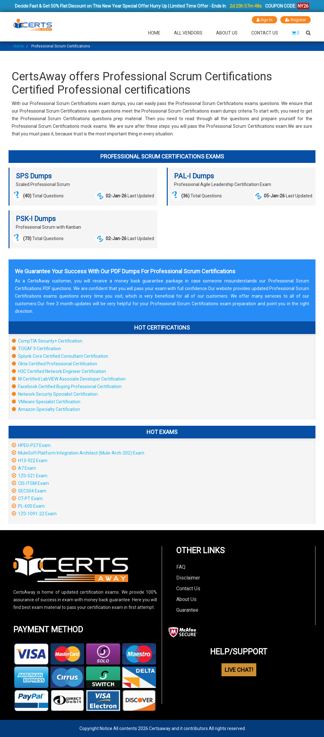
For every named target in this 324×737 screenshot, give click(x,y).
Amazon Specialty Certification (46, 409)
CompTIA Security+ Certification (47, 341)
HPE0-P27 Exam (31, 445)
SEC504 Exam (29, 490)
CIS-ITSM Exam (30, 483)
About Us (227, 32)
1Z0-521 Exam (29, 475)
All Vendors (188, 32)
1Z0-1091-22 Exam (34, 513)
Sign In (264, 19)
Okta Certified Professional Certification (54, 363)
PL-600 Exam (28, 506)
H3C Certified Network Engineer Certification (59, 371)
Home (154, 32)
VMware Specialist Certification (46, 401)
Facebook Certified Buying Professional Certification (67, 386)
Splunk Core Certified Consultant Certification (60, 356)
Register (295, 19)
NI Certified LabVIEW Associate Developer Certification (69, 378)
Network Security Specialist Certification (55, 394)
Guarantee (187, 610)
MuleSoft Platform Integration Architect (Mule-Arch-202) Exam (78, 452)
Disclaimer (188, 578)
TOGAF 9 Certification (36, 348)
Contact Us (264, 32)
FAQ (180, 567)
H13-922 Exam (29, 460)
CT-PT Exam (27, 498)
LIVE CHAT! (239, 669)
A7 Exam (24, 468)
